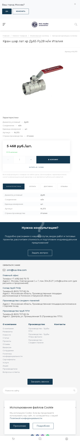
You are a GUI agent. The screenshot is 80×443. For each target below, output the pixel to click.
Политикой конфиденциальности (26, 418)
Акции (5, 366)
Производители (10, 369)
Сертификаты (9, 359)
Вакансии (7, 347)
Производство (36, 324)
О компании (9, 324)
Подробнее (43, 426)
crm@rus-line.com (17, 270)
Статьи (6, 338)
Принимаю (19, 426)
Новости (7, 335)
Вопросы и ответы (11, 372)
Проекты (7, 341)
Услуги (6, 362)
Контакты (59, 324)
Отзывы (6, 344)
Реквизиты (8, 332)
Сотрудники (8, 350)
